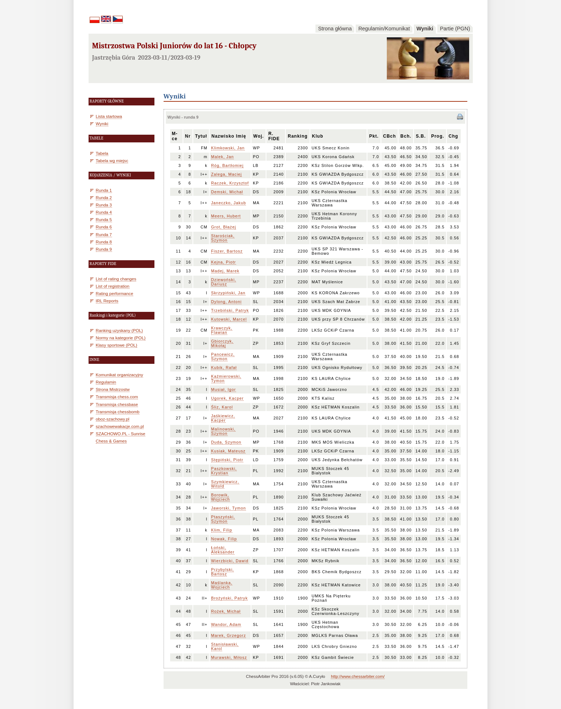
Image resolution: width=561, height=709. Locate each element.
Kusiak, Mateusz (228, 451)
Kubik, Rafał (224, 367)
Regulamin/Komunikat (384, 28)
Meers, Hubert (226, 216)
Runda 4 (104, 212)
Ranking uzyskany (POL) (119, 330)
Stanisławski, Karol (225, 646)
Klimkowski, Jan (228, 148)
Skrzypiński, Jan (228, 293)
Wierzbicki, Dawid (229, 561)
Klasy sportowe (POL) (116, 345)
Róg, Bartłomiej (227, 165)
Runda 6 (104, 226)
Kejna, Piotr (223, 262)
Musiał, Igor (223, 389)
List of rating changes (116, 278)
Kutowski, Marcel (229, 319)
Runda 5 (104, 219)
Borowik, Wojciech (220, 497)
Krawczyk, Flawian (221, 330)
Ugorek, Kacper (227, 398)
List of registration (113, 286)
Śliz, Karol (222, 407)
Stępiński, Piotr (227, 460)
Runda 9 (104, 249)
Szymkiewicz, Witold (225, 483)
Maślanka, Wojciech (221, 585)
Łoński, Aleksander (223, 549)
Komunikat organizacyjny (119, 374)
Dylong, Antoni (226, 301)
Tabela (102, 153)
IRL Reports (107, 300)
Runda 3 (104, 204)
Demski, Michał (227, 192)
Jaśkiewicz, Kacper (223, 418)
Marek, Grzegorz (228, 635)
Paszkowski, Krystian (224, 470)
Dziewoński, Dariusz (223, 281)
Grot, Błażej (223, 227)
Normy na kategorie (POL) (121, 337)
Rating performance (114, 293)
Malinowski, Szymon (223, 431)
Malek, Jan (222, 156)
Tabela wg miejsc (112, 160)
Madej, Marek (225, 271)
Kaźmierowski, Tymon (226, 378)
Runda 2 (104, 197)
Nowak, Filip (224, 539)
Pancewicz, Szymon (223, 356)
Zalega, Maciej (226, 174)
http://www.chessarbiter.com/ (358, 676)
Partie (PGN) (455, 28)
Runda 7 (104, 234)
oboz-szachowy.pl (113, 419)
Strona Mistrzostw (113, 389)
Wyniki (424, 28)
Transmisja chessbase (117, 404)
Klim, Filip (221, 530)
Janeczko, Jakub (228, 203)
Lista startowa (109, 116)
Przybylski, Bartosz (222, 571)
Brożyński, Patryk (229, 598)
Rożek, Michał (226, 611)
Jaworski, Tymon (228, 508)
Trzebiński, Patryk (230, 310)
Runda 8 (104, 241)
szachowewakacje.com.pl (120, 426)
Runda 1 (104, 190)
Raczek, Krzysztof (230, 183)
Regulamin (106, 382)
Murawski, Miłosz (229, 657)
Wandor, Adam (226, 624)
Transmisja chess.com (117, 396)
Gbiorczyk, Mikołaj (222, 343)
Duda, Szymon (226, 442)
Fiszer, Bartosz (227, 251)
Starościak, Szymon (223, 238)
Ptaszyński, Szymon (223, 519)
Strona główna (335, 28)
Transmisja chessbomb (117, 411)
